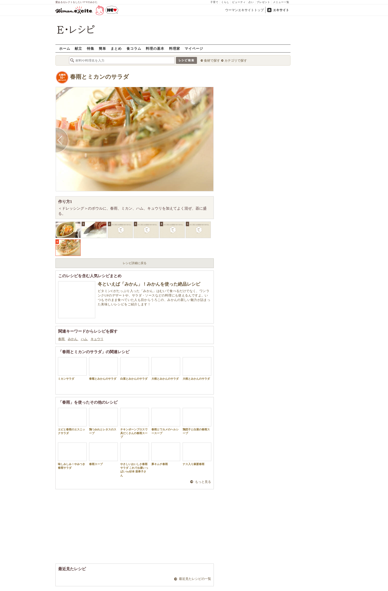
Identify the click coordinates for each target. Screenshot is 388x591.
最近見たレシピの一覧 (195, 579)
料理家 (174, 48)
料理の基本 (155, 48)
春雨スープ (103, 454)
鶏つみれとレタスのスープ (103, 421)
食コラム (133, 48)
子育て (214, 2)
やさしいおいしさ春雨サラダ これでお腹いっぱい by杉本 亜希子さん (134, 460)
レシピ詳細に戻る (134, 263)
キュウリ (97, 339)
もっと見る (203, 482)
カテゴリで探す (235, 60)
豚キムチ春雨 (165, 454)
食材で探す (212, 60)
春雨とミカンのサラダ (99, 77)
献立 (78, 48)
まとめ (116, 48)
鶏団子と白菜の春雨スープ (197, 421)
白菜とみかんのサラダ (134, 368)
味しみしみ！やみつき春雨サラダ (72, 456)
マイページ (194, 48)
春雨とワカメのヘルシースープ (165, 421)
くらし (225, 2)
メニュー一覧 (281, 2)
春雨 (61, 339)
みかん (73, 339)
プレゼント (263, 2)
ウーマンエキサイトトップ (244, 10)
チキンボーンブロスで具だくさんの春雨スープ (134, 423)
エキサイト (281, 10)
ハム (84, 339)
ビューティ (239, 2)
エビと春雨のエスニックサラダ (72, 421)
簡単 (102, 48)
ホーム (64, 48)
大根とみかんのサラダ (165, 368)
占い (251, 2)
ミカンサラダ (72, 368)
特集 (90, 48)
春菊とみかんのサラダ (103, 368)
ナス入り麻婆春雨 (197, 454)
